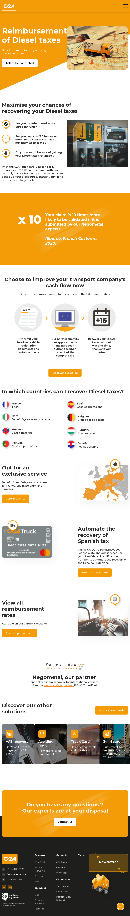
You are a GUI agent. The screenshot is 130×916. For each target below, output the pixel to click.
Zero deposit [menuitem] (62, 886)
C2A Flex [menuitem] (60, 867)
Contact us (13, 498)
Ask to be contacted (20, 63)
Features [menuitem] (39, 909)
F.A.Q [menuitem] (37, 881)
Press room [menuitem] (40, 876)
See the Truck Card (95, 572)
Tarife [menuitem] (81, 855)
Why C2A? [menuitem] (39, 862)
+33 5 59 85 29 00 (15, 869)
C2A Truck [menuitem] (61, 862)
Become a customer (17, 874)
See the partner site (19, 633)
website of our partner (59, 685)
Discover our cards (65, 372)
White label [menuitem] (62, 873)
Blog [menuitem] (36, 895)
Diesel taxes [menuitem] (62, 891)
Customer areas (15, 879)
